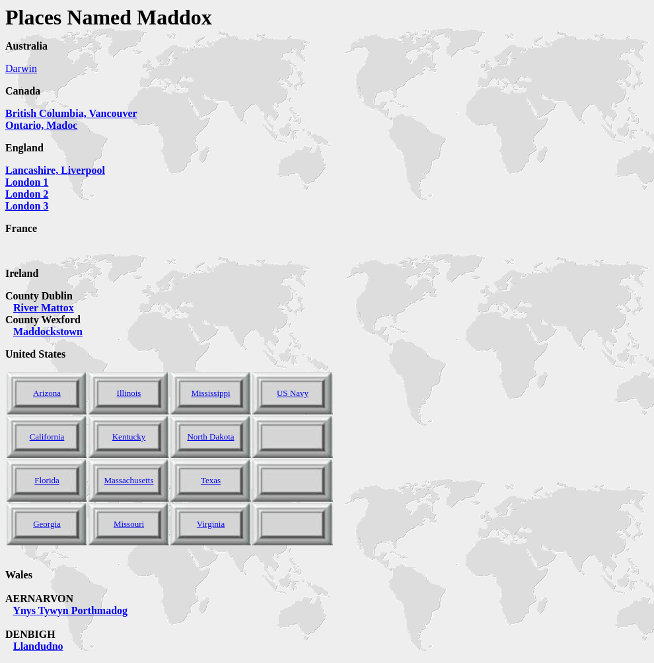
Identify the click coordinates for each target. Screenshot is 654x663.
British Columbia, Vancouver (71, 113)
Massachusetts (128, 480)
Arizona (47, 393)
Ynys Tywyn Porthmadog (70, 610)
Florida (46, 480)
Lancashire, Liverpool (55, 170)
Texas (211, 480)
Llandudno (38, 646)
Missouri (129, 524)
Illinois (129, 393)
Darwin (21, 68)
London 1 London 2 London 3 (26, 194)
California (47, 437)
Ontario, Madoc (41, 125)
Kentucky (129, 437)
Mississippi (210, 393)
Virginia (211, 524)
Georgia (47, 524)
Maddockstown (48, 331)
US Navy (293, 393)
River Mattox (43, 307)
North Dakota (210, 437)
